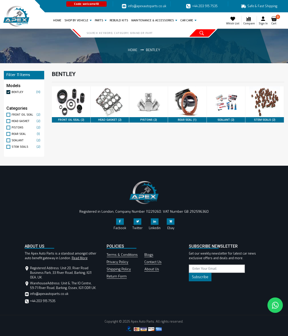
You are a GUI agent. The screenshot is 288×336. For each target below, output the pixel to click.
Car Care (186, 20)
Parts (99, 20)
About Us (151, 269)
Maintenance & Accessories (152, 20)
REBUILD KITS (119, 20)
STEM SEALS (27, 147)
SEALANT (27, 140)
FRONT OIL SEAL (27, 115)
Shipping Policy (119, 269)
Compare (249, 20)
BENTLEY (27, 92)
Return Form (117, 276)
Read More (80, 258)
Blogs (148, 255)
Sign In (263, 20)
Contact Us (153, 262)
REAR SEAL (27, 134)
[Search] (128, 33)
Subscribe (200, 277)
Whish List (232, 20)
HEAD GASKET (27, 121)
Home (58, 20)
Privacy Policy (117, 262)
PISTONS (27, 127)
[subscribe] (217, 269)
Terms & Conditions (122, 255)
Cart (275, 20)
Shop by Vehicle (76, 20)
